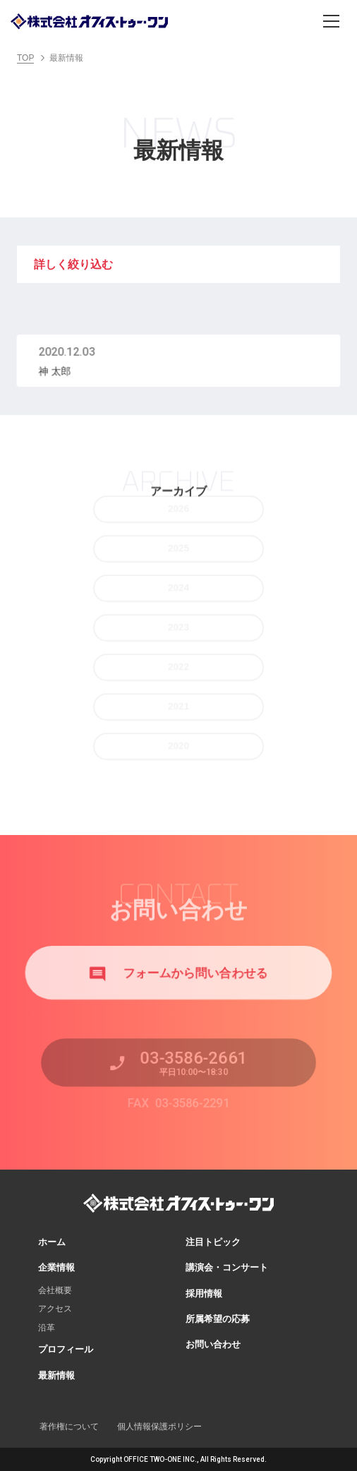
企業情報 (56, 1267)
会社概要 (55, 1290)
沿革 (46, 1328)
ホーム (52, 1242)
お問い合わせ (213, 1344)
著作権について (69, 1426)
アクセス (55, 1309)
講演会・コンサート (227, 1267)
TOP (25, 58)
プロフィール (65, 1349)
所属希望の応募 (218, 1319)
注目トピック (213, 1242)
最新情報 (56, 1375)
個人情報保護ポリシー (159, 1426)
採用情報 (204, 1293)
